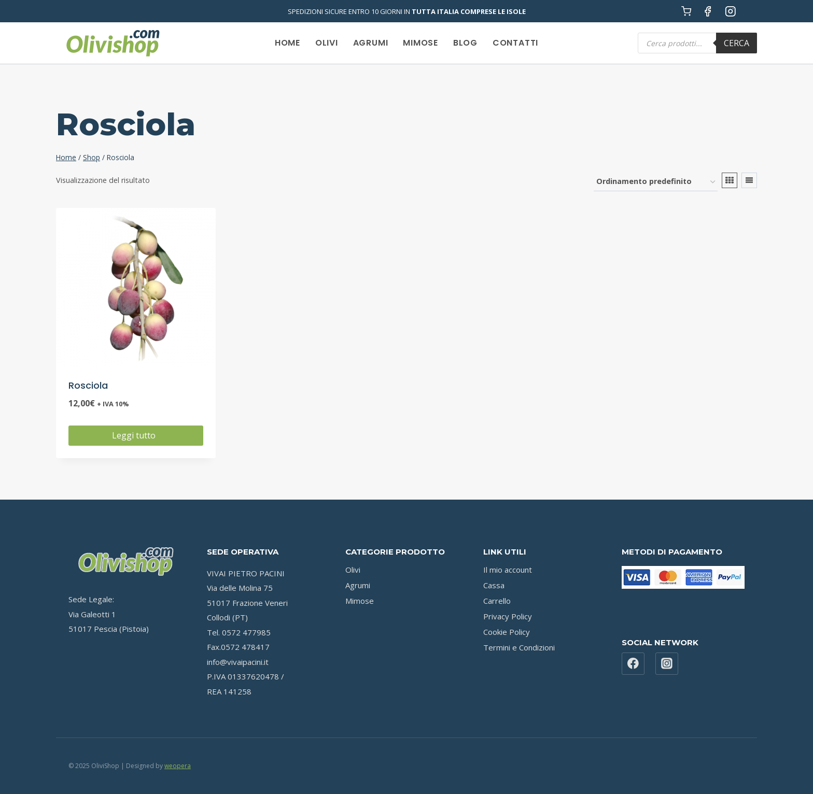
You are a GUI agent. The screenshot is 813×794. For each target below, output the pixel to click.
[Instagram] (730, 11)
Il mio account (507, 569)
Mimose (420, 43)
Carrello (497, 601)
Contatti (515, 43)
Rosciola (88, 385)
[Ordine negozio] (656, 182)
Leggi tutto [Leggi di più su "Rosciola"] (136, 435)
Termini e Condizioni (519, 647)
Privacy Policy (507, 616)
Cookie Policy (506, 632)
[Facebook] (708, 11)
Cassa (493, 585)
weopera (177, 765)
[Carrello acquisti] (686, 11)
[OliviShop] (113, 43)
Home (287, 43)
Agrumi (370, 43)
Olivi (326, 43)
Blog (465, 43)
